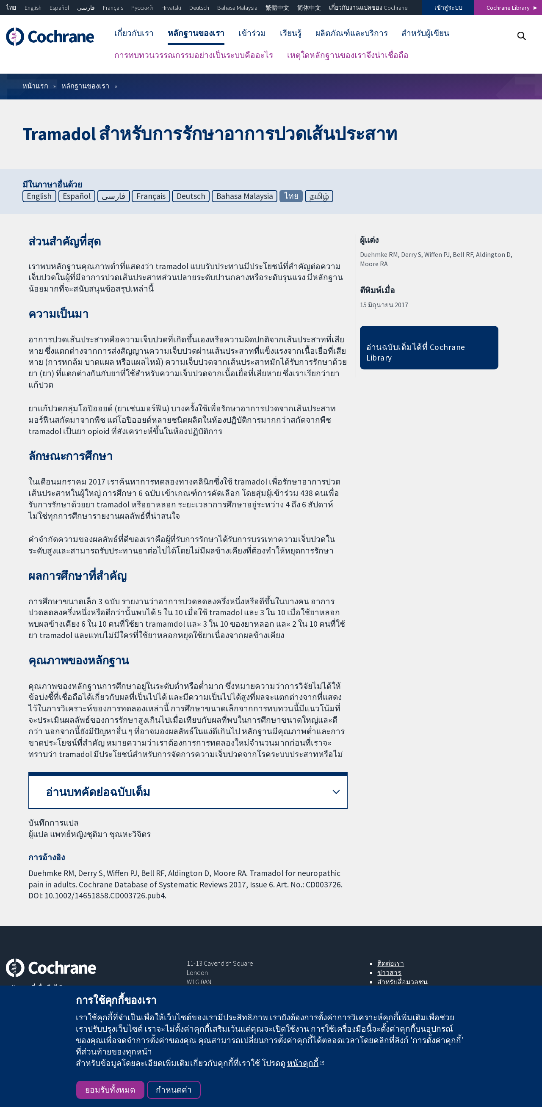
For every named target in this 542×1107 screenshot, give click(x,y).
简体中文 (309, 7)
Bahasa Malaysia (237, 7)
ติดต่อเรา (390, 963)
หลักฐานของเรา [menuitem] (196, 33)
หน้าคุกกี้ (302, 1063)
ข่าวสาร (389, 972)
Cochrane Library (508, 7)
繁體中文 (277, 7)
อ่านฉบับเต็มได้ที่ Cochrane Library (415, 352)
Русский (142, 7)
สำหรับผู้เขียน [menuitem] (425, 33)
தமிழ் (319, 196)
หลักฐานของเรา (85, 86)
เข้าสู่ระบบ (448, 7)
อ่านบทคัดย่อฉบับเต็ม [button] (98, 792)
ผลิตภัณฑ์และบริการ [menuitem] (351, 33)
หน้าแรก (35, 86)
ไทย (11, 7)
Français (113, 7)
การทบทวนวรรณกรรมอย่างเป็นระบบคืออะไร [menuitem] (193, 55)
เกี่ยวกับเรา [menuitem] (134, 33)
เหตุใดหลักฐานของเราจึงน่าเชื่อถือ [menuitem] (348, 55)
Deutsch (199, 7)
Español (59, 7)
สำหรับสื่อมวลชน (402, 982)
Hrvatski (171, 7)
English (33, 7)
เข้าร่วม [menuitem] (252, 33)
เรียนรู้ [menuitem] (290, 33)
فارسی (86, 7)
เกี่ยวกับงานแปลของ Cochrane (368, 7)
